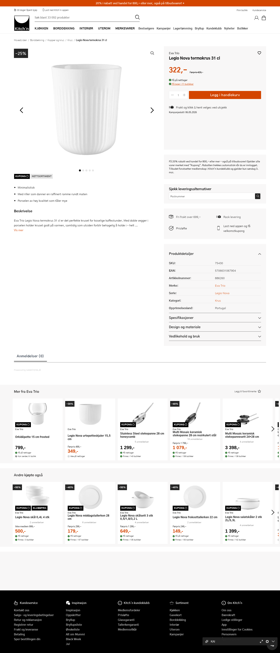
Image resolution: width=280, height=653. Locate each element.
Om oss (226, 610)
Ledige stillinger (232, 620)
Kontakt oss (21, 610)
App (224, 624)
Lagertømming (182, 28)
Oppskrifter (73, 615)
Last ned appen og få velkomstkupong (236, 228)
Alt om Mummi (75, 634)
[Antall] (178, 95)
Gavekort (176, 615)
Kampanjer (164, 28)
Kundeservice (259, 10)
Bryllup (199, 28)
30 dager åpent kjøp (25, 10)
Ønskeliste (73, 629)
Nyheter (229, 28)
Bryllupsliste (74, 624)
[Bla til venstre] (21, 110)
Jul (68, 644)
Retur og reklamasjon (28, 620)
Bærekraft (228, 615)
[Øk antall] (184, 95)
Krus (70, 40)
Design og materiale (185, 326)
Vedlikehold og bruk (184, 336)
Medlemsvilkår (127, 629)
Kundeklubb (214, 28)
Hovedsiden (20, 40)
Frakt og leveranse (26, 629)
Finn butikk (242, 10)
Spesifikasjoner (181, 317)
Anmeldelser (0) (30, 355)
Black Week (73, 639)
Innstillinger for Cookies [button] (237, 629)
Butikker (242, 28)
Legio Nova (222, 293)
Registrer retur (23, 624)
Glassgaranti (126, 620)
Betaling (19, 634)
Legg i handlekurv (225, 94)
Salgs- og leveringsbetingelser (34, 615)
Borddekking (37, 40)
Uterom (175, 629)
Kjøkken (175, 610)
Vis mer (18, 230)
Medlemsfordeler (129, 610)
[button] (259, 53)
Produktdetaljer (181, 253)
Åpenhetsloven (231, 639)
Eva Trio (174, 53)
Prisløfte (181, 228)
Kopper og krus (56, 40)
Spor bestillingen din (27, 639)
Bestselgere (146, 28)
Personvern (229, 634)
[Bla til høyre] (151, 110)
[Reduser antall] (172, 95)
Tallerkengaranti (128, 624)
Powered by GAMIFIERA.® (27, 370)
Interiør (174, 624)
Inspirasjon (73, 610)
